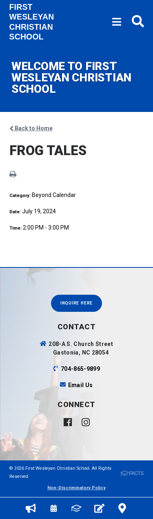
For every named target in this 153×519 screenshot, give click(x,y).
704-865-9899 (80, 369)
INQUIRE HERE (76, 303)
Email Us (80, 385)
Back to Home (31, 128)
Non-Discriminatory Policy (76, 488)
